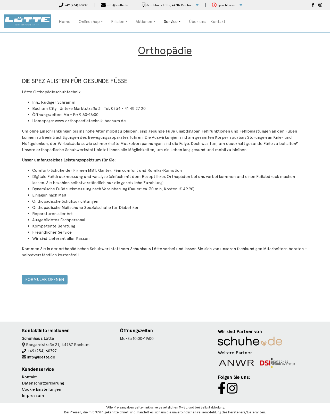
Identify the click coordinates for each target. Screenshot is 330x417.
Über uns (197, 21)
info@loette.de (41, 357)
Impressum (33, 395)
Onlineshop (89, 21)
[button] (170, 5)
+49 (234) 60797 (39, 350)
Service (171, 21)
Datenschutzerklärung (43, 383)
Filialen (117, 21)
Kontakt (217, 21)
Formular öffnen (44, 279)
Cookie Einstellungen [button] (41, 389)
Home (64, 21)
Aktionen (144, 21)
